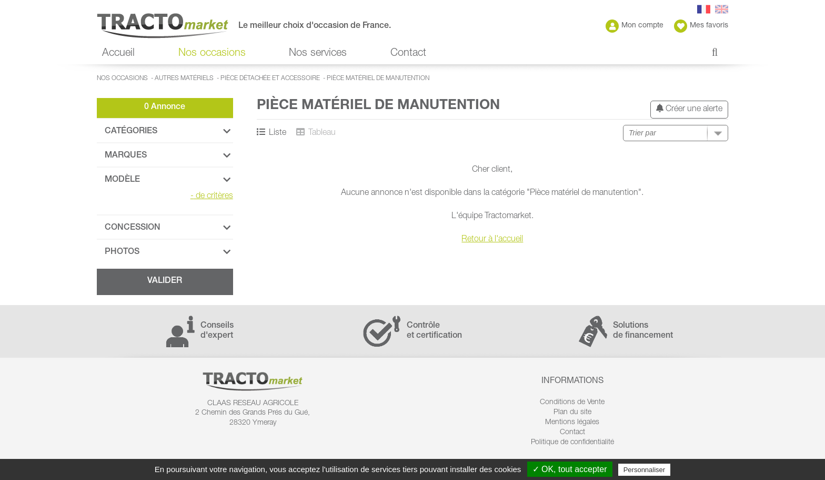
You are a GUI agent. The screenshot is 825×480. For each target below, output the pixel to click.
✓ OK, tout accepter (569, 469)
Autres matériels (184, 78)
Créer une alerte (689, 109)
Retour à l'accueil (492, 240)
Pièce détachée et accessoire (270, 78)
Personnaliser (644, 470)
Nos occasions (212, 53)
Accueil (118, 53)
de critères (211, 196)
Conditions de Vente (572, 402)
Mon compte (634, 26)
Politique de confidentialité (572, 442)
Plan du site (572, 412)
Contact (408, 53)
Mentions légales (572, 422)
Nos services (318, 53)
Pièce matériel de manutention (378, 78)
